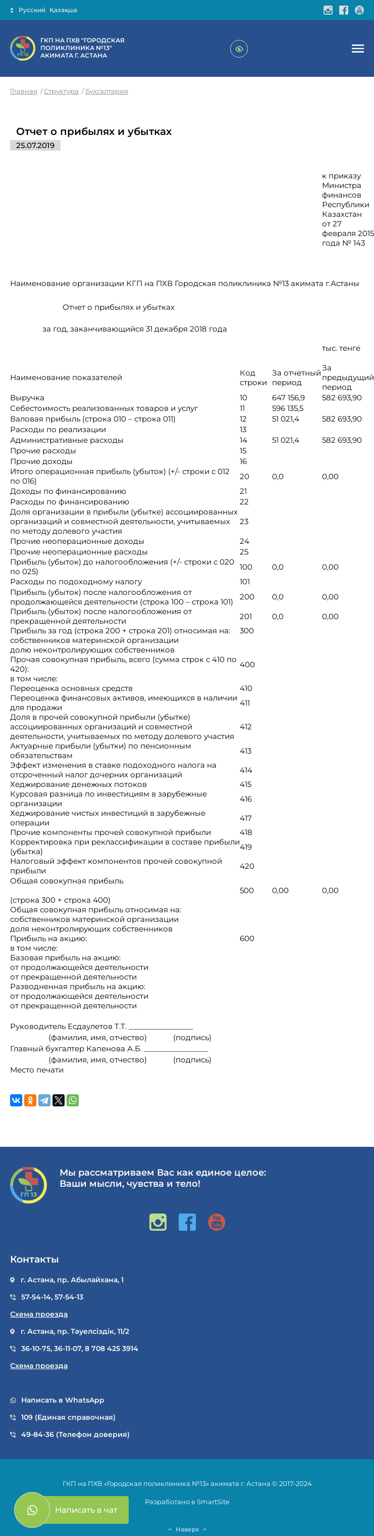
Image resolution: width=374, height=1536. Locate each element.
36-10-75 (35, 1348)
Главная (23, 91)
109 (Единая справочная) (68, 1417)
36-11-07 (67, 1348)
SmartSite (213, 1502)
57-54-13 (69, 1296)
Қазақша (63, 10)
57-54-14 (36, 1296)
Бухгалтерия (106, 91)
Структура (61, 91)
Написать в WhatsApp (62, 1400)
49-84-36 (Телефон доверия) (75, 1434)
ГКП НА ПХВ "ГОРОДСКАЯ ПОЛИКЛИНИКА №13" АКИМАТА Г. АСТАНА (82, 47)
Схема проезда (39, 1314)
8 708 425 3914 (111, 1348)
